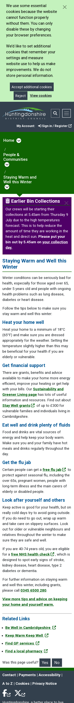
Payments (27, 675)
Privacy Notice (44, 683)
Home (8, 140)
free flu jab (54, 470)
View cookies (41, 96)
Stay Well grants (18, 405)
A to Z (7, 683)
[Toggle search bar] (55, 113)
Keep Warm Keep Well (27, 635)
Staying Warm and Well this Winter (20, 179)
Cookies (22, 683)
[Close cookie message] (64, 7)
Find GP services (22, 643)
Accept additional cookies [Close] (32, 87)
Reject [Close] (20, 96)
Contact (9, 675)
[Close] (66, 203)
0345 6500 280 (33, 590)
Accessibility (49, 675)
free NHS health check (32, 554)
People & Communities (15, 157)
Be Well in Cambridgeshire (30, 628)
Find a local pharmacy (26, 651)
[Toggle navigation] (66, 113)
